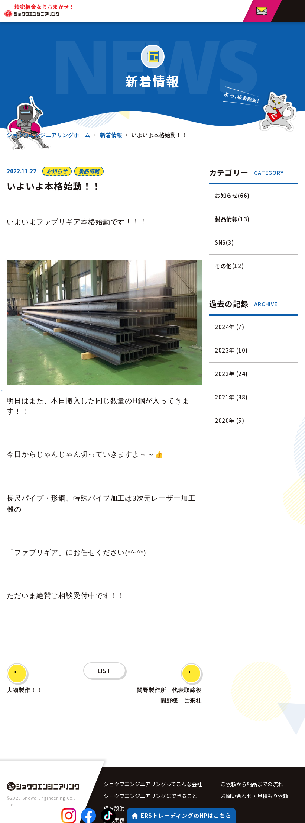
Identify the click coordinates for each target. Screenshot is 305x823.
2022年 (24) (231, 373)
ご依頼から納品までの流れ (252, 763)
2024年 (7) (229, 327)
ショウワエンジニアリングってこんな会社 (153, 763)
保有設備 (114, 788)
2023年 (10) (231, 350)
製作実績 (114, 801)
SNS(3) (224, 242)
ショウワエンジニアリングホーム (48, 135)
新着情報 (111, 135)
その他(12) (229, 266)
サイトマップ (236, 814)
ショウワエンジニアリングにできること (150, 775)
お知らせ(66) (232, 195)
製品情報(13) (232, 219)
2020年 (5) (229, 420)
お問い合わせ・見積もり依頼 (254, 775)
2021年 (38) (231, 397)
